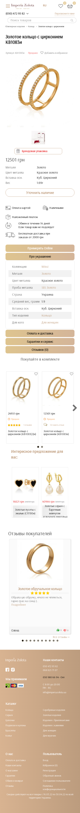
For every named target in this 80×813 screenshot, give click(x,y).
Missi (45, 266)
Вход (45, 760)
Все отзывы (61, 637)
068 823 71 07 (50, 670)
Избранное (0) (50, 765)
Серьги (9, 715)
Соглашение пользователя (56, 780)
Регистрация (49, 770)
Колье (9, 735)
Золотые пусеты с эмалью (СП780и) (25, 511)
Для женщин (50, 322)
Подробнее (18, 604)
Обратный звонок (52, 775)
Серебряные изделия (54, 710)
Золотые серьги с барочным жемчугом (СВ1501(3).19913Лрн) (55, 511)
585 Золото (49, 287)
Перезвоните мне (64, 13)
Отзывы (10, 785)
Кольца (9, 710)
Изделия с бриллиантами (56, 720)
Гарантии (10, 775)
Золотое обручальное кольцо (40, 589)
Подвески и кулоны (16, 725)
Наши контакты (13, 765)
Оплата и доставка (16, 760)
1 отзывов (28, 424)
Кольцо (47, 315)
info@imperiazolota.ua (54, 692)
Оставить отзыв (57, 424)
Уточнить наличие (40, 192)
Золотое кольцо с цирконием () (22, 433)
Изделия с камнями (53, 725)
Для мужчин (49, 735)
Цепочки (10, 720)
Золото (46, 273)
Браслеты (10, 730)
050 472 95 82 (50, 666)
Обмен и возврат (14, 780)
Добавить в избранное (54, 52)
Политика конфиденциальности (54, 787)
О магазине (12, 770)
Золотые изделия (52, 715)
